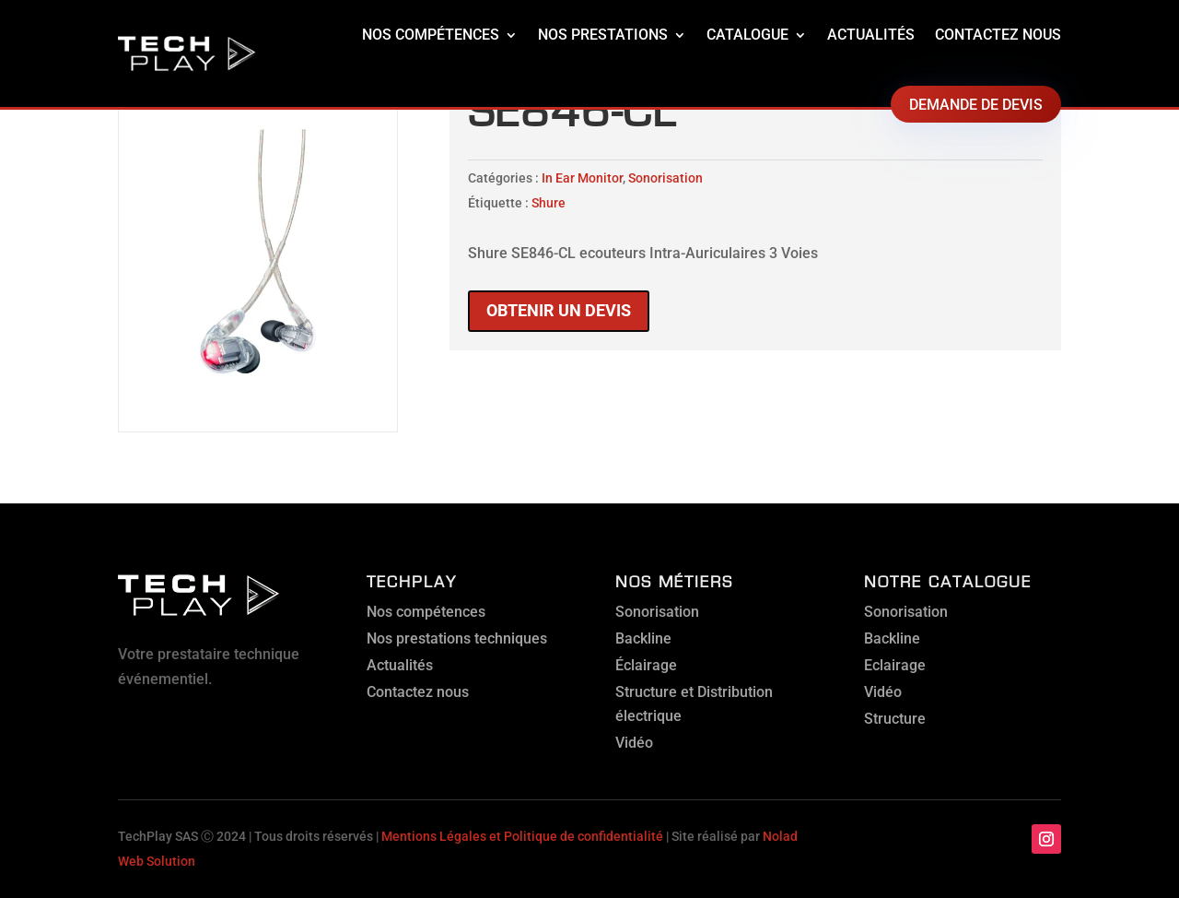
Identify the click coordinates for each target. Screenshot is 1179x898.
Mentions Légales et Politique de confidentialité (522, 836)
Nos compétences (430, 34)
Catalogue (747, 34)
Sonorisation (665, 178)
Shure (548, 202)
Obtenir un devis (558, 310)
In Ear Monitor (582, 178)
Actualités (871, 34)
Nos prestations (603, 34)
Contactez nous (998, 34)
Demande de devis (976, 104)
